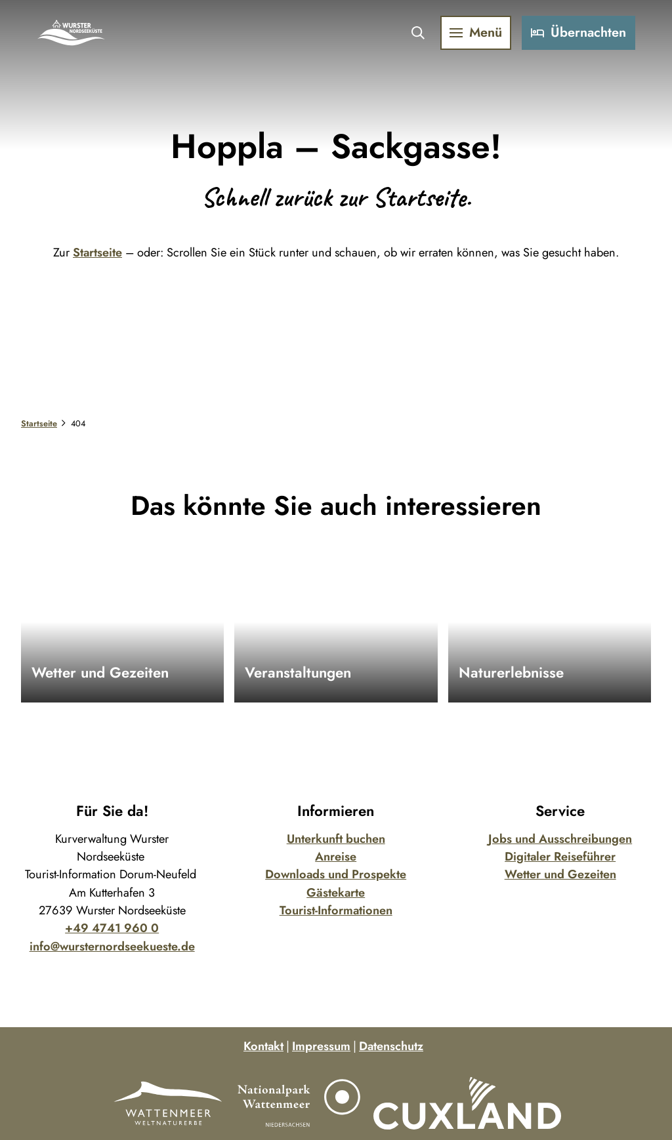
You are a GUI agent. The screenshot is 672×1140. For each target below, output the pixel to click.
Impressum (321, 1046)
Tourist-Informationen (336, 910)
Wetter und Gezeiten (560, 874)
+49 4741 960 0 (112, 928)
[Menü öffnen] (470, 38)
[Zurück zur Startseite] (77, 38)
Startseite (97, 252)
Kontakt (263, 1046)
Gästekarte (335, 892)
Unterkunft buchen (336, 838)
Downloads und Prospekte (335, 874)
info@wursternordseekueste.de (112, 946)
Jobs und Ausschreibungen (560, 838)
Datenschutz (391, 1046)
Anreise (335, 856)
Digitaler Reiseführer (560, 856)
